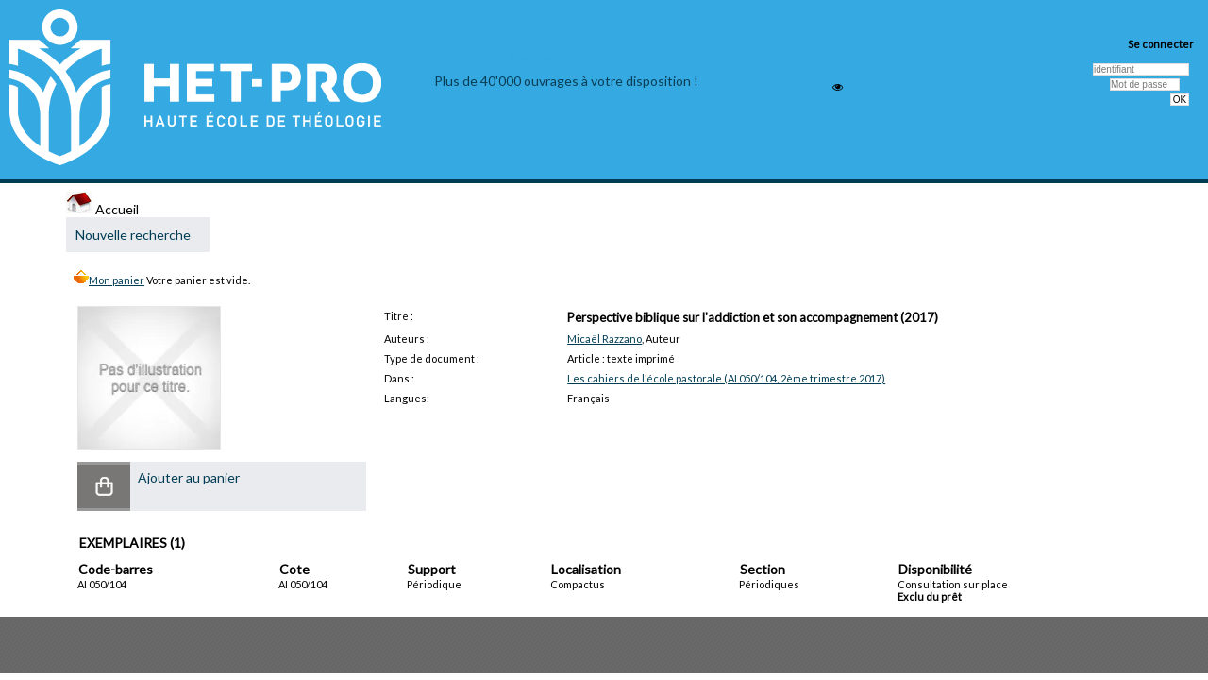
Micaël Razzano (604, 338)
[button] (103, 486)
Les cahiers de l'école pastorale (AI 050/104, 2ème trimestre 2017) (726, 378)
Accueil (102, 209)
